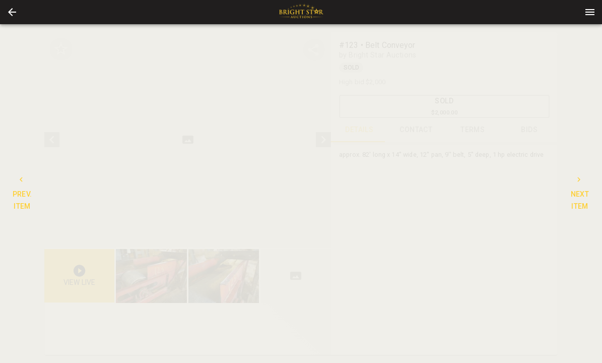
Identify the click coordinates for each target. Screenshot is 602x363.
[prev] (51, 139)
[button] (12, 12)
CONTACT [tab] (416, 130)
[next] (323, 139)
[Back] (12, 12)
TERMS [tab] (472, 130)
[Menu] (590, 12)
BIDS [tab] (529, 130)
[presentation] (301, 12)
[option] (187, 140)
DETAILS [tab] (359, 130)
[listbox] (187, 140)
